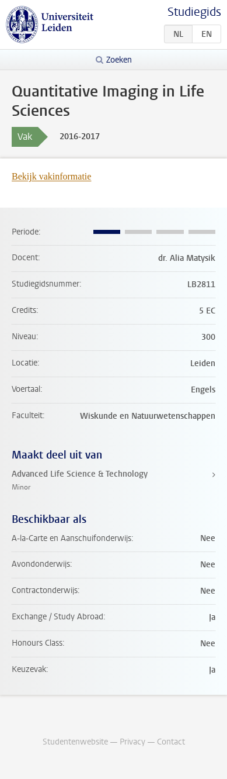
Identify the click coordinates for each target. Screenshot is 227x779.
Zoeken (119, 60)
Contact (171, 741)
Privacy (132, 741)
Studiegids (194, 12)
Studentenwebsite (75, 741)
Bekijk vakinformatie (51, 176)
